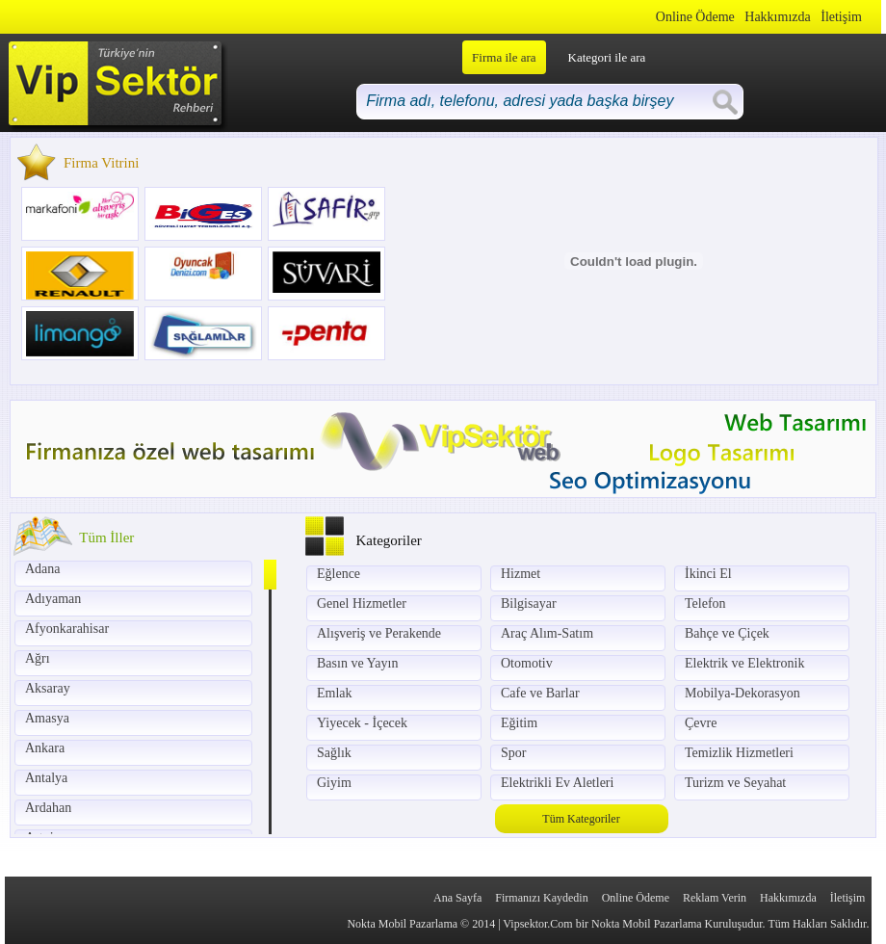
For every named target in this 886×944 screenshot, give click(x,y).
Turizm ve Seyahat (735, 782)
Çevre (701, 723)
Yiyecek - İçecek (362, 723)
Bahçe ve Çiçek (727, 633)
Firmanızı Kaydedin (541, 898)
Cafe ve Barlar (540, 693)
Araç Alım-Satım (547, 633)
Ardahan (48, 807)
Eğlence (338, 573)
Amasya (47, 718)
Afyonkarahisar (67, 628)
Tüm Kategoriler (580, 819)
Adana (43, 569)
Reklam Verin (714, 898)
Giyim (334, 782)
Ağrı (37, 658)
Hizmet (520, 573)
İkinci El (708, 573)
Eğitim (519, 723)
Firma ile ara (503, 57)
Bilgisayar (529, 603)
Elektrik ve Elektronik (744, 663)
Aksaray (47, 688)
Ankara (45, 748)
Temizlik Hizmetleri (739, 753)
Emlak (334, 693)
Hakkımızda (777, 17)
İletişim (841, 17)
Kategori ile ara (607, 57)
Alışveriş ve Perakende (379, 633)
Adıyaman (53, 598)
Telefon (705, 603)
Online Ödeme (695, 17)
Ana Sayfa (457, 898)
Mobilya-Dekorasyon (742, 693)
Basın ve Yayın (357, 663)
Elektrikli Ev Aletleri (557, 782)
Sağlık (334, 753)
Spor (513, 753)
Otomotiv (527, 663)
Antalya (46, 778)
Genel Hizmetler (361, 603)
